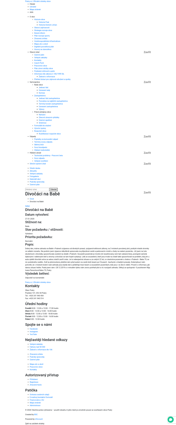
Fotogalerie (34, 176)
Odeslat (53, 189)
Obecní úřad (34, 52)
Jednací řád (43, 87)
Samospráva (35, 82)
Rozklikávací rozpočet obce (50, 134)
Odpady (33, 136)
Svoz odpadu (39, 158)
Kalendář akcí (35, 179)
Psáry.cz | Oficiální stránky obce (38, 1)
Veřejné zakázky (40, 57)
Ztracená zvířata (40, 38)
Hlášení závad (35, 153)
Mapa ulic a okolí (41, 44)
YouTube (33, 334)
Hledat (32, 4)
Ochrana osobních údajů (39, 394)
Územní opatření (45, 120)
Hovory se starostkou (42, 49)
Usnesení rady (44, 90)
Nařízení (42, 115)
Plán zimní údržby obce (43, 68)
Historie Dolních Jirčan (48, 25)
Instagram (34, 332)
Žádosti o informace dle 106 (41, 350)
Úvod (32, 199)
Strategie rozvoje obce (43, 30)
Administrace (35, 405)
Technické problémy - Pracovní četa (48, 155)
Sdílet (27, 206)
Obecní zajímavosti (42, 28)
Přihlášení (34, 379)
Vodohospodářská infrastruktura (47, 41)
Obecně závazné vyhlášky (49, 117)
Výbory (41, 109)
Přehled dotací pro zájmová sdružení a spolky (52, 79)
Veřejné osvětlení (41, 161)
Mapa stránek (35, 9)
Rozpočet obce (40, 131)
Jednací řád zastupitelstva (49, 98)
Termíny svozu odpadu (43, 142)
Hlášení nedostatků (42, 150)
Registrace (34, 382)
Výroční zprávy (40, 128)
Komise (42, 93)
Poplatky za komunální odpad (46, 139)
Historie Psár (44, 22)
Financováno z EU (37, 400)
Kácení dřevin (39, 33)
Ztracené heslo (36, 385)
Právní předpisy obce (42, 112)
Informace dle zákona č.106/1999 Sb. (49, 74)
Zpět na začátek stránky (34, 424)
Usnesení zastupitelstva (48, 106)
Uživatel (33, 7)
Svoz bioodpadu (40, 147)
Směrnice (42, 123)
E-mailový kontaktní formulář (41, 397)
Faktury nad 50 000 (37, 347)
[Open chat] (171, 419)
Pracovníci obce (40, 66)
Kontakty (37, 60)
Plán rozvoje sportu (42, 36)
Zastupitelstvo (40, 96)
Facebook (34, 329)
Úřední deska (35, 168)
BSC (36, 414)
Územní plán (39, 55)
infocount (39, 419)
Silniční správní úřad (38, 164)
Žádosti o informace (47, 77)
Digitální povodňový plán (44, 47)
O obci (32, 17)
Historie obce (39, 19)
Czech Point (39, 63)
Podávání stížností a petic (44, 71)
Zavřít (147, 52)
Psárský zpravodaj (37, 182)
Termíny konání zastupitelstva (51, 104)
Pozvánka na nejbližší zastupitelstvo (53, 101)
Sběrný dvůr (39, 145)
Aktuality (33, 171)
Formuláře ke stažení (42, 126)
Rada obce (38, 85)
